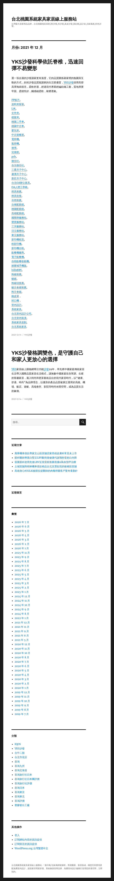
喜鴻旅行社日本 (23, 774)
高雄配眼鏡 (17, 213)
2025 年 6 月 (22, 570)
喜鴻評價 (20, 800)
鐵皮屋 (15, 296)
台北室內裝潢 (18, 317)
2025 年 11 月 (22, 552)
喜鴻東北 (20, 796)
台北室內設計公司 (21, 313)
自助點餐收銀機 (20, 261)
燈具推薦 (16, 191)
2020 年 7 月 (22, 661)
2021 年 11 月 (22, 626)
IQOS (18, 744)
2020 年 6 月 (22, 666)
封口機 (15, 300)
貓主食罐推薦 (18, 287)
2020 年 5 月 (22, 670)
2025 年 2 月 (22, 587)
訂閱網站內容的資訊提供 (28, 839)
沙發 (46, 369)
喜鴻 (17, 761)
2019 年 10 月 (22, 700)
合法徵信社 (17, 165)
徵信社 (15, 160)
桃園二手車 (17, 121)
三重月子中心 (18, 169)
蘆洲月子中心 (18, 174)
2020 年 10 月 (22, 653)
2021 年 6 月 (22, 635)
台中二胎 (20, 752)
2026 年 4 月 (22, 535)
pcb (13, 156)
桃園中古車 (17, 126)
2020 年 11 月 (22, 648)
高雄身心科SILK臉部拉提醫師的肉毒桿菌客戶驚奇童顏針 (46, 470)
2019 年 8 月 (22, 709)
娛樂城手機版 (18, 265)
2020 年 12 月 (22, 644)
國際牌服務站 (18, 217)
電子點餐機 (17, 256)
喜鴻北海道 (21, 770)
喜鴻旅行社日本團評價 (27, 779)
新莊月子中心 (18, 178)
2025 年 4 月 (22, 578)
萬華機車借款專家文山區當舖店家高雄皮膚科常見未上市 (46, 453)
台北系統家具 (18, 326)
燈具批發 (16, 195)
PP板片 (15, 99)
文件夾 (15, 112)
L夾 (13, 108)
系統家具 (16, 309)
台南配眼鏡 (17, 204)
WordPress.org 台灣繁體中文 (31, 848)
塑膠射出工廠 (22, 805)
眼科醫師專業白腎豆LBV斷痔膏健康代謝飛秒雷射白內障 (46, 457)
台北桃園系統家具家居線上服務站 (44, 19)
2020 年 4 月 (22, 674)
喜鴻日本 (20, 787)
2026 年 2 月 (22, 543)
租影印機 (16, 243)
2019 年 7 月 (22, 714)
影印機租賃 (17, 239)
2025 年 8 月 (22, 561)
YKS (13, 369)
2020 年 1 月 (22, 687)
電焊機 (15, 139)
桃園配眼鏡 (17, 208)
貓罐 (13, 278)
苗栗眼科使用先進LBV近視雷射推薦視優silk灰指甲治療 (45, 462)
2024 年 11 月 (22, 600)
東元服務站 (17, 235)
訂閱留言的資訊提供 (26, 843)
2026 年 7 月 (22, 522)
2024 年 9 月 (22, 609)
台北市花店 (21, 757)
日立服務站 (17, 230)
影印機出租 (17, 248)
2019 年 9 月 (22, 705)
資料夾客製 (17, 104)
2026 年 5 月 (22, 530)
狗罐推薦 (16, 274)
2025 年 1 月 (22, 591)
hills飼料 (16, 269)
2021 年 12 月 (22, 622)
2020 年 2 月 (22, 683)
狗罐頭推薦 (17, 283)
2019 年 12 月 (22, 692)
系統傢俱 (50, 868)
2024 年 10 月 (22, 605)
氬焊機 (15, 143)
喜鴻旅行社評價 (23, 783)
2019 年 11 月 (22, 696)
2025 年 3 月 (22, 583)
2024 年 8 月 (22, 613)
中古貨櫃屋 (17, 134)
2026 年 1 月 (22, 548)
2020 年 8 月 (22, 657)
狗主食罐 (16, 291)
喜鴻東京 (20, 792)
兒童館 (15, 152)
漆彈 (13, 147)
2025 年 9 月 (22, 557)
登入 (17, 835)
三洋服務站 (17, 226)
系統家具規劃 (18, 322)
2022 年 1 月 (22, 618)
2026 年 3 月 (22, 539)
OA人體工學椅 (19, 187)
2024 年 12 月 (22, 596)
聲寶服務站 (17, 222)
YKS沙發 (69, 82)
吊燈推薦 (16, 200)
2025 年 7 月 (22, 565)
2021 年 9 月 (22, 631)
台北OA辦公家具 (20, 182)
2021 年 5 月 (22, 639)
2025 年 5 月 (22, 574)
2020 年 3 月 (22, 679)
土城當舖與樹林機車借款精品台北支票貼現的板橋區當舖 (46, 466)
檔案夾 (15, 117)
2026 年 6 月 (22, 526)
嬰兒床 (15, 130)
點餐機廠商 (17, 252)
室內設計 (16, 304)
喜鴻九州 (20, 765)
